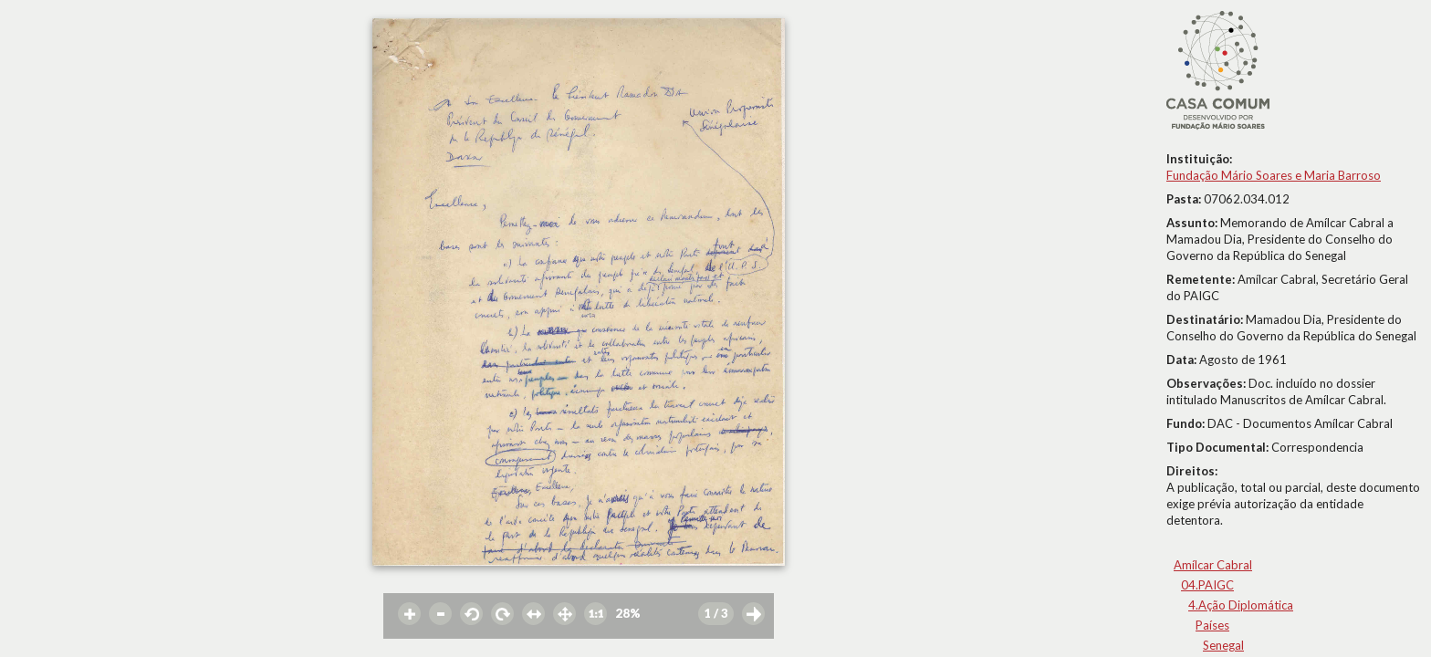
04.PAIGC (1207, 585)
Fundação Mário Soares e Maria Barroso (1273, 175)
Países (1212, 625)
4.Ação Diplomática (1240, 605)
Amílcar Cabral (1213, 565)
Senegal (1223, 645)
